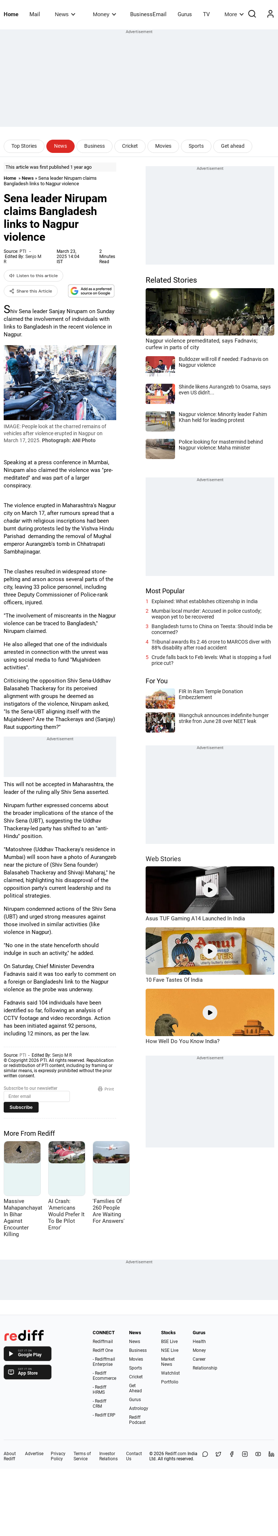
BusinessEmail (148, 14)
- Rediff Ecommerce (104, 1376)
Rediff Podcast (137, 1420)
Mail (34, 14)
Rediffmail (103, 1341)
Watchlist (170, 1373)
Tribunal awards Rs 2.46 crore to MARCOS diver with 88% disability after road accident (211, 645)
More (234, 14)
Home (11, 14)
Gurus (185, 14)
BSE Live (169, 1341)
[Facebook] (232, 1456)
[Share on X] (218, 1456)
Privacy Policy (58, 1456)
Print (106, 1089)
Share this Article (30, 291)
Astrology (138, 1408)
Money (104, 14)
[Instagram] (245, 1456)
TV (206, 14)
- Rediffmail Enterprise (104, 1362)
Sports (196, 146)
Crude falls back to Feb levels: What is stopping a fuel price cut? (211, 660)
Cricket (130, 146)
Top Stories (24, 146)
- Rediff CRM (99, 1404)
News (65, 14)
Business (94, 146)
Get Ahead (135, 1388)
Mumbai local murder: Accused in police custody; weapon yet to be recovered (206, 614)
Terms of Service (82, 1456)
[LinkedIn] (271, 1456)
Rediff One (103, 1350)
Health (199, 1341)
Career (199, 1359)
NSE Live (169, 1350)
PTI (22, 251)
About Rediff (10, 1456)
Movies (163, 146)
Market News (168, 1362)
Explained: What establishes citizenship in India (205, 601)
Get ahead (233, 146)
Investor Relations (108, 1456)
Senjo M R (62, 1055)
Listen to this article (33, 276)
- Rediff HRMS (99, 1390)
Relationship (205, 1368)
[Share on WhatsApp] (205, 1456)
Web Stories (163, 859)
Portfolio (169, 1382)
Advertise (34, 1453)
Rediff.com (175, 1453)
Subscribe (21, 1107)
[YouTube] (258, 1456)
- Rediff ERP (104, 1415)
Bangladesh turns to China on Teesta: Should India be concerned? (212, 629)
